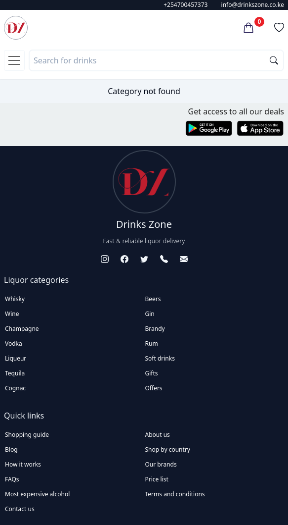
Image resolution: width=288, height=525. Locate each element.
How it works (23, 464)
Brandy (155, 328)
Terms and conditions (175, 494)
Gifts (151, 373)
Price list (156, 479)
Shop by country (167, 449)
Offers (154, 388)
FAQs (12, 479)
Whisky (15, 299)
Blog (11, 449)
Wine (12, 314)
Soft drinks (160, 358)
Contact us (20, 509)
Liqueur (15, 358)
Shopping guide (27, 434)
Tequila (15, 373)
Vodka (13, 343)
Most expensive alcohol (37, 494)
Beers (153, 299)
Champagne (22, 328)
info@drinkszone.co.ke (252, 4)
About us (157, 434)
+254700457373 (185, 4)
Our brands (161, 464)
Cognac (15, 388)
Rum (151, 343)
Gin (150, 314)
